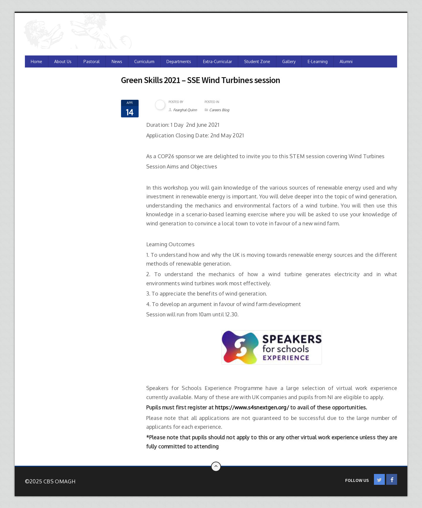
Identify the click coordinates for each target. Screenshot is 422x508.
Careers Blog (219, 110)
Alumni (346, 61)
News (117, 61)
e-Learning (318, 61)
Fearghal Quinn (185, 110)
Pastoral (92, 61)
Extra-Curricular (217, 61)
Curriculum (144, 61)
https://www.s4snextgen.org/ (252, 407)
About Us (63, 61)
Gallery (289, 61)
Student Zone (257, 61)
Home (36, 61)
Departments (178, 61)
